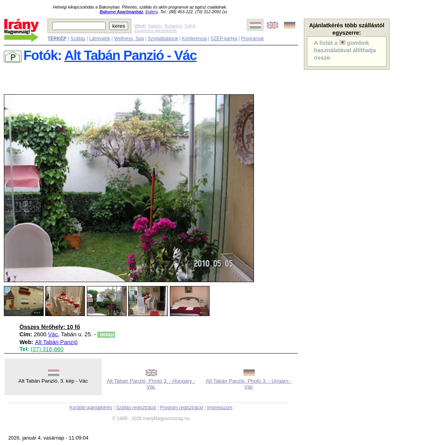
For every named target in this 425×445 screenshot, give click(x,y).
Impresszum (219, 407)
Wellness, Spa (129, 38)
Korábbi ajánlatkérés (90, 407)
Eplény (151, 11)
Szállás (77, 38)
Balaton (155, 25)
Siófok (190, 25)
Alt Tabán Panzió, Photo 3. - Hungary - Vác (151, 384)
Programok (252, 38)
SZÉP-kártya (224, 38)
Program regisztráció (181, 407)
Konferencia (194, 38)
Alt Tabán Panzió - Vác (130, 55)
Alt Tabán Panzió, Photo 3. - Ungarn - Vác (249, 384)
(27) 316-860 (47, 349)
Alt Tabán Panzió (56, 342)
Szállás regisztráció (136, 407)
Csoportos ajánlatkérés (155, 30)
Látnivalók (99, 38)
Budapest (173, 25)
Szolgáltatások (163, 38)
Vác (53, 334)
